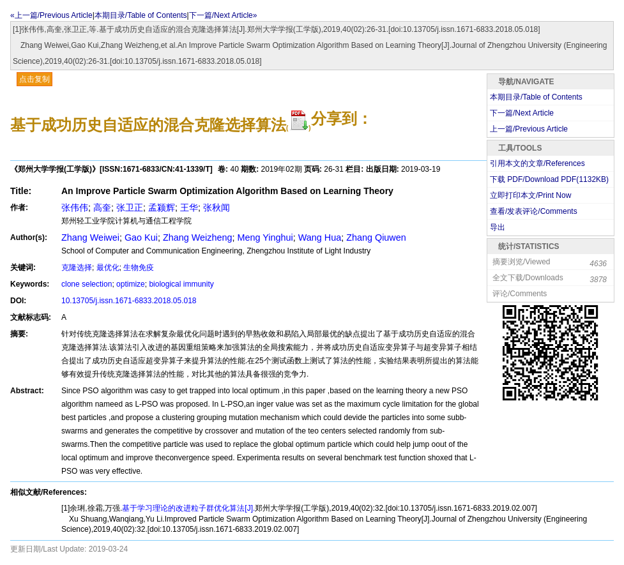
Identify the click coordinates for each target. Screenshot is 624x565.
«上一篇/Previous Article (51, 15)
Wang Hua (319, 237)
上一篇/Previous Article (529, 128)
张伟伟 (74, 207)
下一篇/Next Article (522, 113)
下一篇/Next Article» (223, 15)
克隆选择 (76, 267)
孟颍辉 (161, 207)
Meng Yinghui (265, 237)
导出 (497, 227)
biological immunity (181, 284)
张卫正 (129, 207)
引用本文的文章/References (537, 163)
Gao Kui (141, 237)
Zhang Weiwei (90, 237)
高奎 (102, 207)
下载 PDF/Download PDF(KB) (549, 179)
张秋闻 (216, 207)
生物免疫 (138, 267)
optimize (130, 284)
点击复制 (34, 79)
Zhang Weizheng (197, 237)
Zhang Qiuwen (376, 237)
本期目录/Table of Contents (141, 15)
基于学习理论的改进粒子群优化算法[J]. (188, 508)
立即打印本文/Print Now (530, 195)
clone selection (86, 284)
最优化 (107, 267)
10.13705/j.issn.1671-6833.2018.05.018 (129, 300)
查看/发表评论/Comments (533, 211)
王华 (189, 207)
